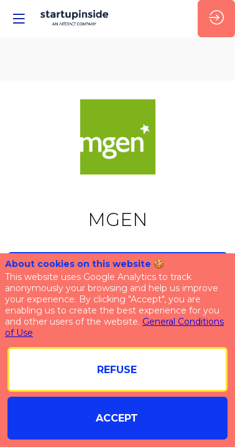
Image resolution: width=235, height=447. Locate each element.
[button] (18, 18)
